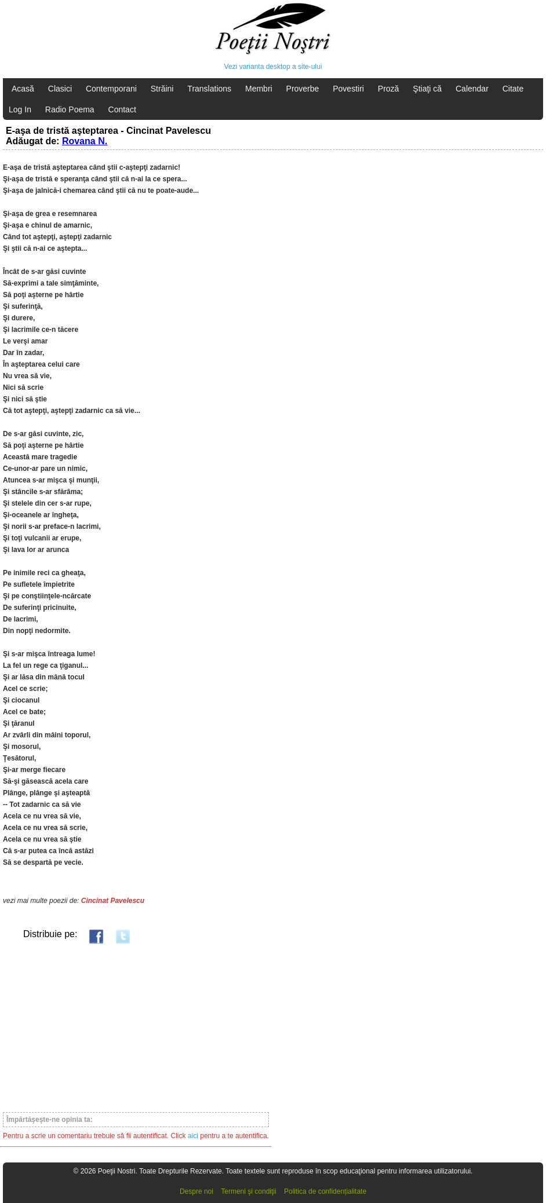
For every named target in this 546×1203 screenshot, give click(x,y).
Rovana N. (84, 141)
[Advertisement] (136, 1027)
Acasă (23, 88)
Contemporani (111, 88)
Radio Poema (69, 109)
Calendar (472, 88)
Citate (513, 88)
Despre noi (196, 1191)
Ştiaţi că (427, 88)
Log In (20, 109)
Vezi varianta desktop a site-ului (273, 67)
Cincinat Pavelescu (112, 901)
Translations (209, 88)
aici (193, 1136)
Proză (388, 88)
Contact (122, 109)
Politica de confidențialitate (325, 1191)
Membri (258, 88)
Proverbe (302, 88)
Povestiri (348, 88)
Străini (162, 88)
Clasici (60, 88)
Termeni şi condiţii (248, 1191)
